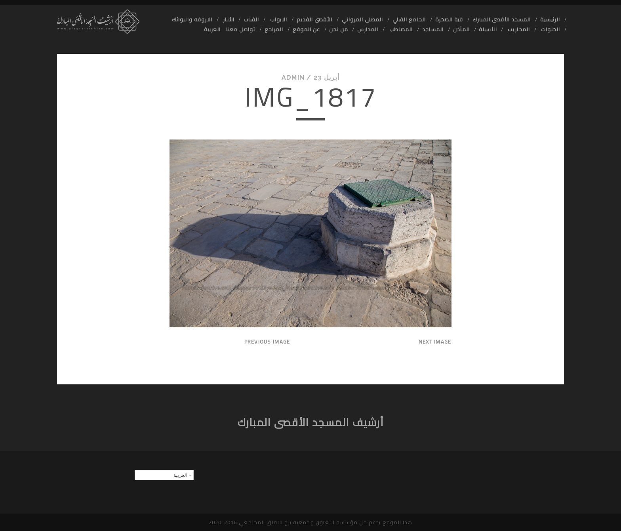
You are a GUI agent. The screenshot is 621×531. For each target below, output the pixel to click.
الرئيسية (550, 19)
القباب (251, 19)
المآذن (461, 29)
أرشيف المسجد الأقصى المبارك (311, 422)
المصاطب (400, 29)
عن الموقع (306, 29)
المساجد (433, 29)
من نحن (338, 29)
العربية (212, 29)
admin (293, 77)
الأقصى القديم (314, 19)
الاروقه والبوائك (192, 19)
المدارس (367, 29)
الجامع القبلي (409, 19)
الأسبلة (488, 29)
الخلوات (549, 29)
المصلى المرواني (362, 19)
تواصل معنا (240, 29)
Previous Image (267, 341)
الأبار (227, 19)
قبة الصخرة (449, 19)
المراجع (274, 29)
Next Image (435, 341)
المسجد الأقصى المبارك (501, 19)
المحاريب (518, 29)
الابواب (278, 19)
